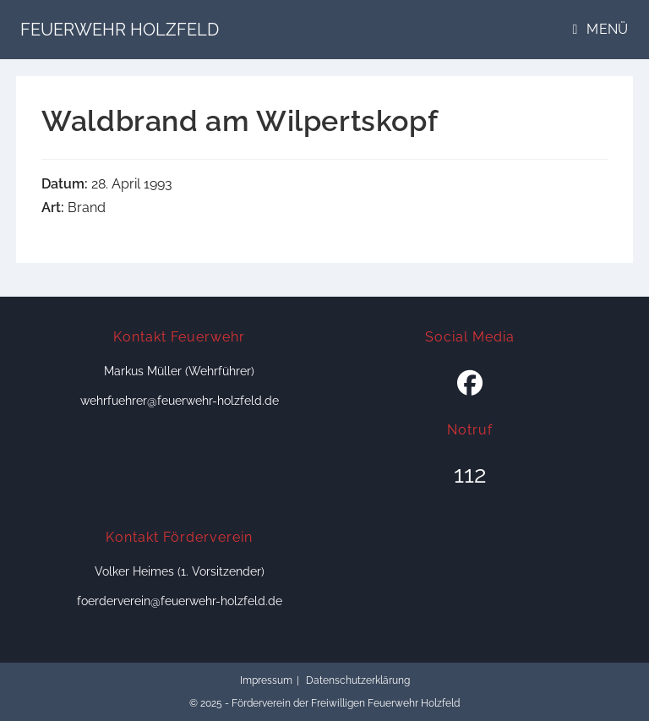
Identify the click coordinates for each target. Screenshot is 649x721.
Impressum (266, 680)
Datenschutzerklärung (358, 680)
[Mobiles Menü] (601, 29)
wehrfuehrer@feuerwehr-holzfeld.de (179, 400)
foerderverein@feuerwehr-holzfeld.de (179, 601)
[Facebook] (470, 384)
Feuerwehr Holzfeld (119, 29)
